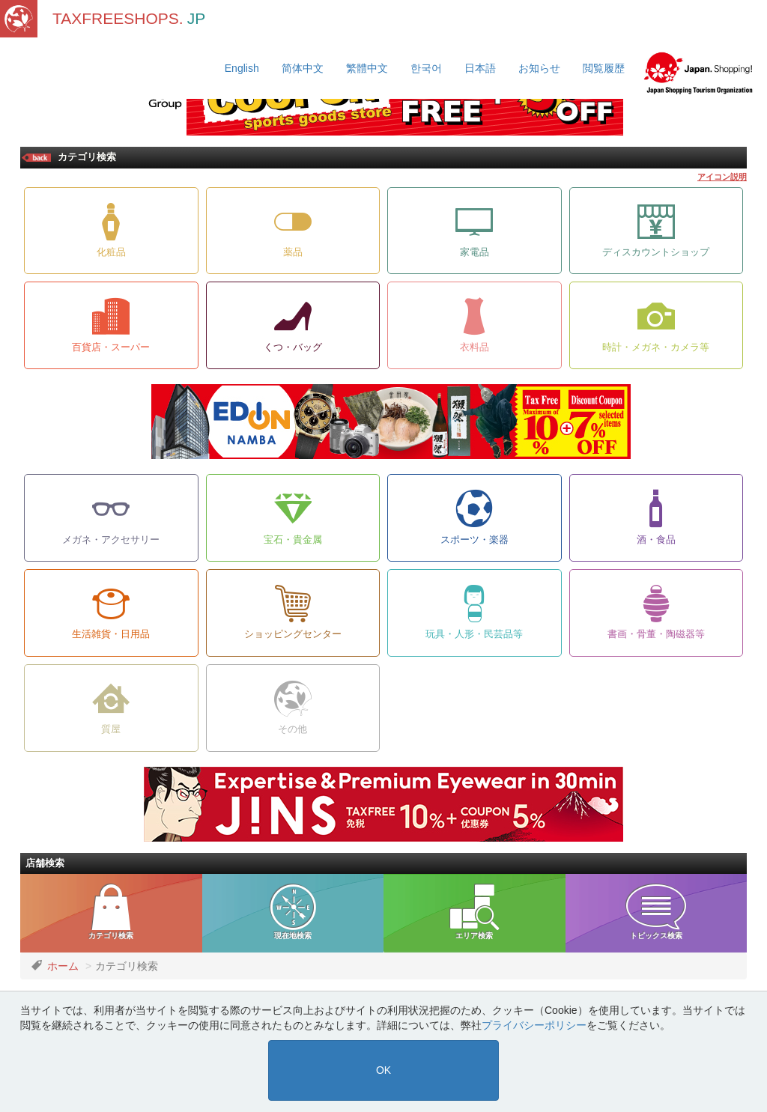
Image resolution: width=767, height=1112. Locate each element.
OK (383, 1070)
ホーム (63, 966)
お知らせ (539, 68)
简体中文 (303, 68)
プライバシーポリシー (534, 1025)
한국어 (426, 68)
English (242, 68)
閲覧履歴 (604, 68)
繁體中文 (367, 68)
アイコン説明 (722, 176)
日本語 (480, 68)
